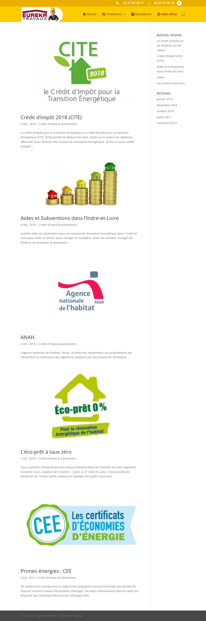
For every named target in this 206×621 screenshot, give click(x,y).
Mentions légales (71, 616)
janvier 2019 (165, 99)
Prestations (114, 14)
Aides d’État (169, 14)
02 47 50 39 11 (133, 3)
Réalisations (143, 14)
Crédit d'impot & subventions (58, 124)
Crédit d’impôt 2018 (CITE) (51, 117)
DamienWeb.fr (47, 616)
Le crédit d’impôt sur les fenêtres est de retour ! (170, 45)
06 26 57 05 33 (164, 3)
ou (148, 3)
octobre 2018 (165, 111)
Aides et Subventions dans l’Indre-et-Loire (70, 218)
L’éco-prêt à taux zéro (46, 451)
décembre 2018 (167, 105)
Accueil (91, 14)
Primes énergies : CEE (46, 570)
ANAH (27, 337)
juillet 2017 (164, 117)
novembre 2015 (167, 123)
